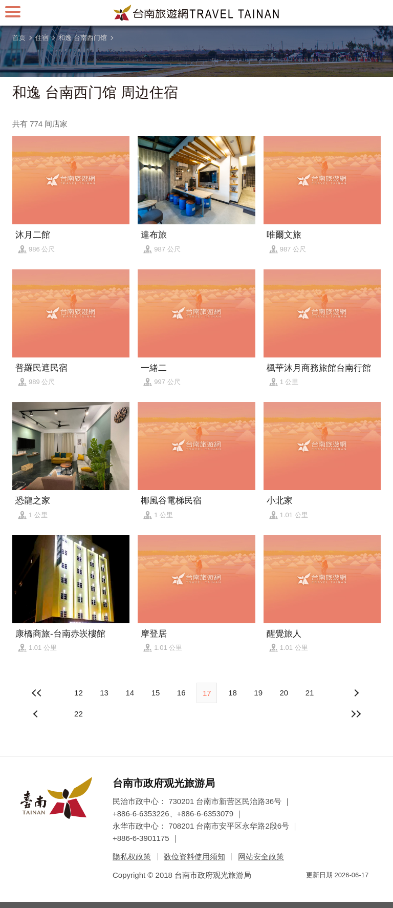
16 (181, 692)
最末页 (356, 714)
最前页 (37, 693)
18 (232, 692)
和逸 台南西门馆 (82, 37)
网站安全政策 (261, 856)
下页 (37, 714)
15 (155, 692)
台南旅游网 (196, 13)
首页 (19, 37)
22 (78, 713)
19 (258, 692)
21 (309, 692)
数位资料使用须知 (194, 856)
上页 (356, 693)
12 (78, 692)
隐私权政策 (132, 856)
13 (104, 692)
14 (129, 692)
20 (283, 692)
